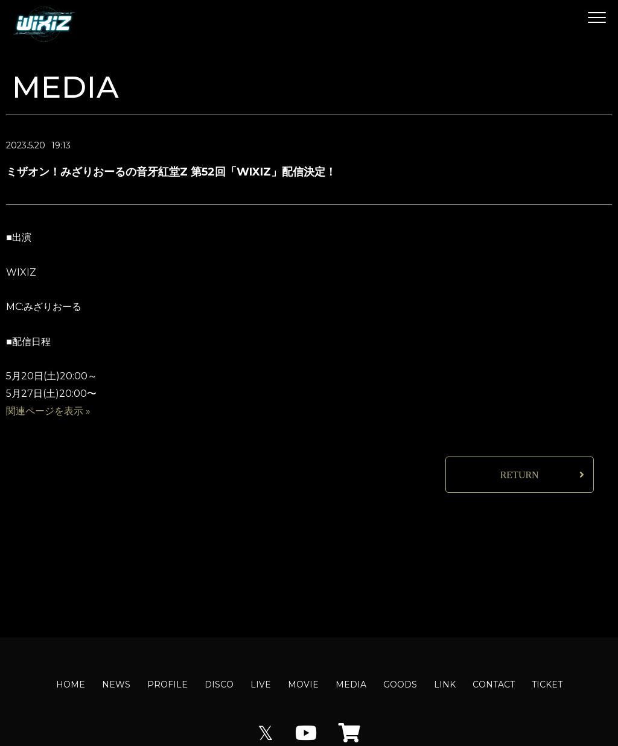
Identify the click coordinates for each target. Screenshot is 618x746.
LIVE (260, 684)
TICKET (547, 684)
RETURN (519, 475)
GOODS (400, 684)
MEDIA (351, 684)
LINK (445, 684)
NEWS (116, 684)
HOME (70, 684)
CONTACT (494, 684)
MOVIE (303, 684)
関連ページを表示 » (48, 411)
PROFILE (167, 684)
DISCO (219, 684)
